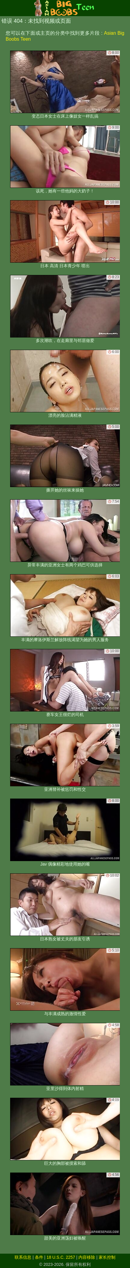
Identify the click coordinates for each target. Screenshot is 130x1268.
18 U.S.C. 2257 (61, 1257)
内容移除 (86, 1257)
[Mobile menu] (5, 8)
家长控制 (107, 1257)
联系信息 (23, 1257)
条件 (39, 1257)
